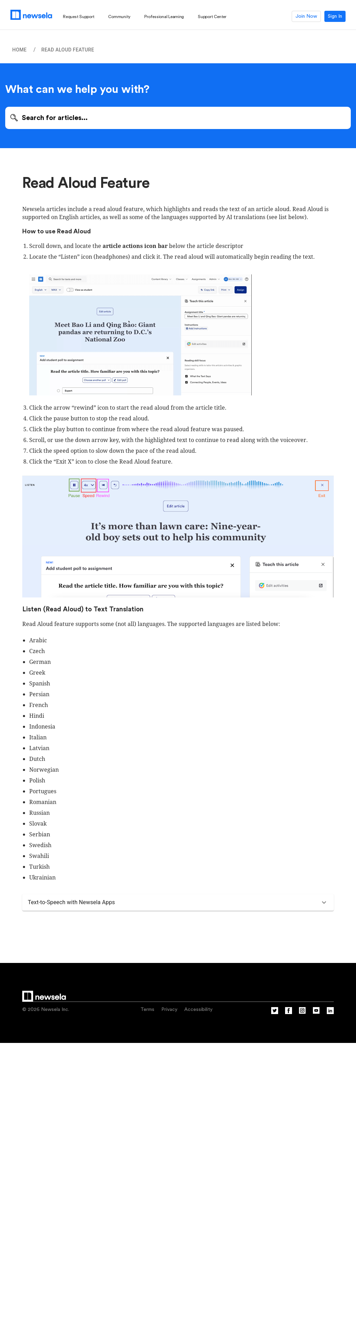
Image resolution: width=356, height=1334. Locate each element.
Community (119, 17)
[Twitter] (274, 1012)
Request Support (78, 17)
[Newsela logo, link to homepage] (31, 15)
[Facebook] (288, 1012)
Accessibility (198, 1009)
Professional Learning (164, 17)
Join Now (306, 16)
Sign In (335, 16)
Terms (147, 1009)
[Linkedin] (330, 1012)
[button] (178, 902)
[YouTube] (316, 1012)
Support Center (212, 17)
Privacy (169, 1009)
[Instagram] (302, 1012)
